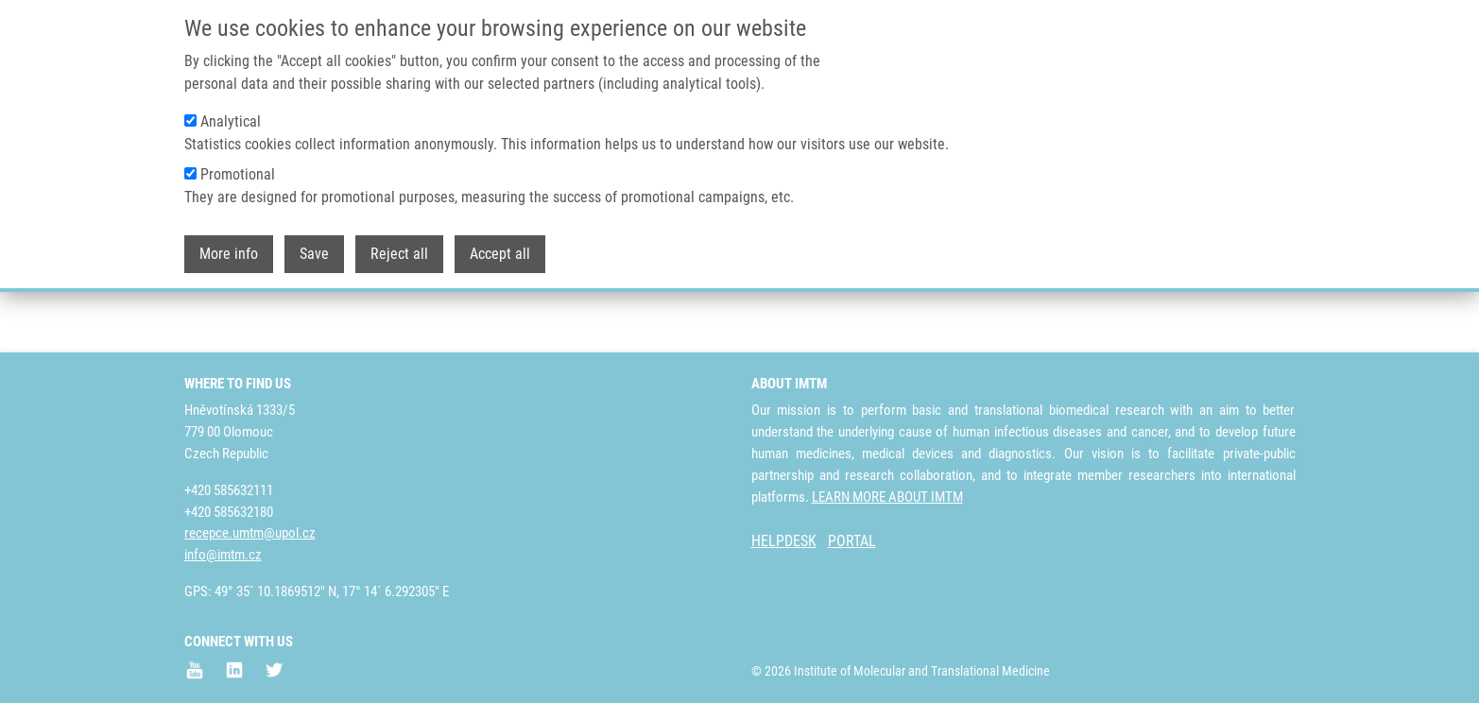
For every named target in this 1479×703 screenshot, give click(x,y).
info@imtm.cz (223, 555)
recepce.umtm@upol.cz (250, 533)
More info (228, 246)
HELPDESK (784, 542)
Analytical (230, 114)
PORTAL (852, 542)
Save (314, 246)
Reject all (399, 246)
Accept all (500, 246)
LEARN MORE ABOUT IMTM (887, 497)
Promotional (237, 167)
